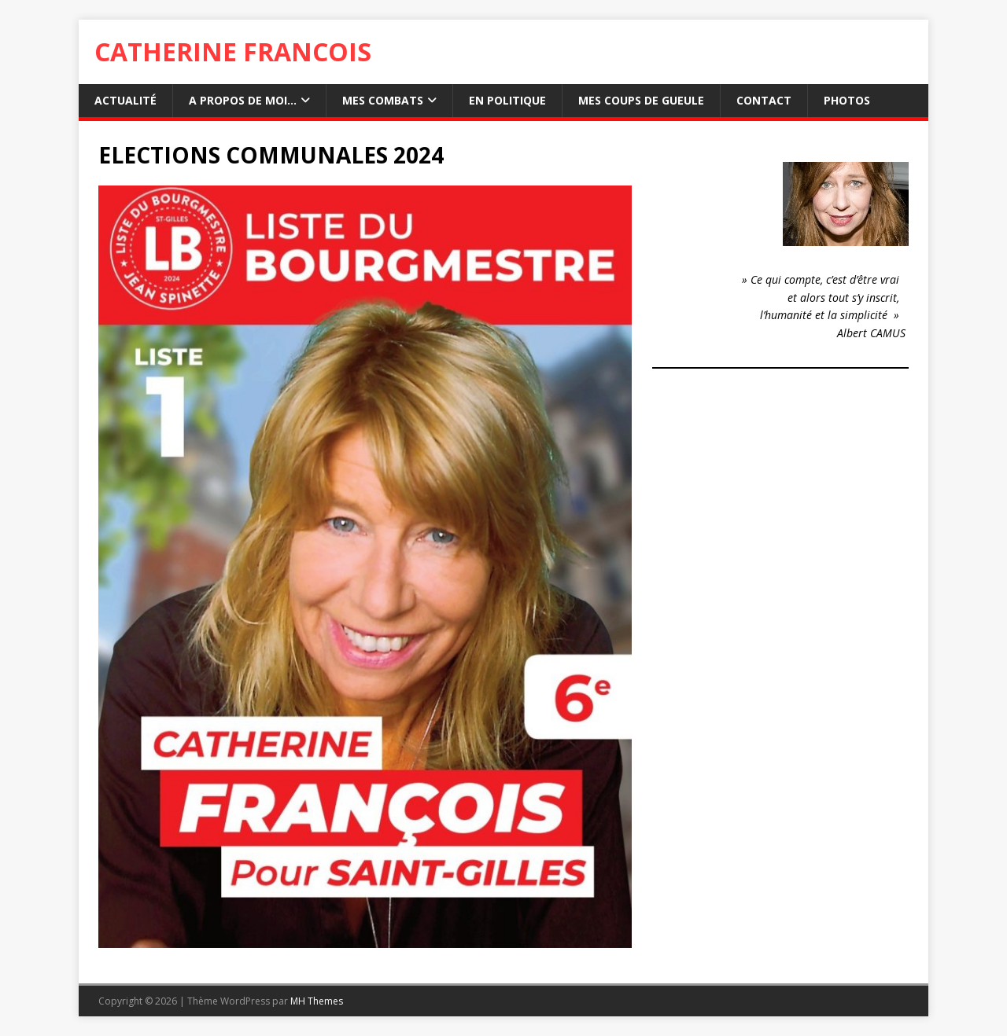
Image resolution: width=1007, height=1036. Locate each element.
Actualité (125, 100)
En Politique (507, 100)
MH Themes (316, 1001)
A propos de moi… (243, 100)
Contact (763, 100)
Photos (847, 100)
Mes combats (382, 100)
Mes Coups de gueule (641, 100)
